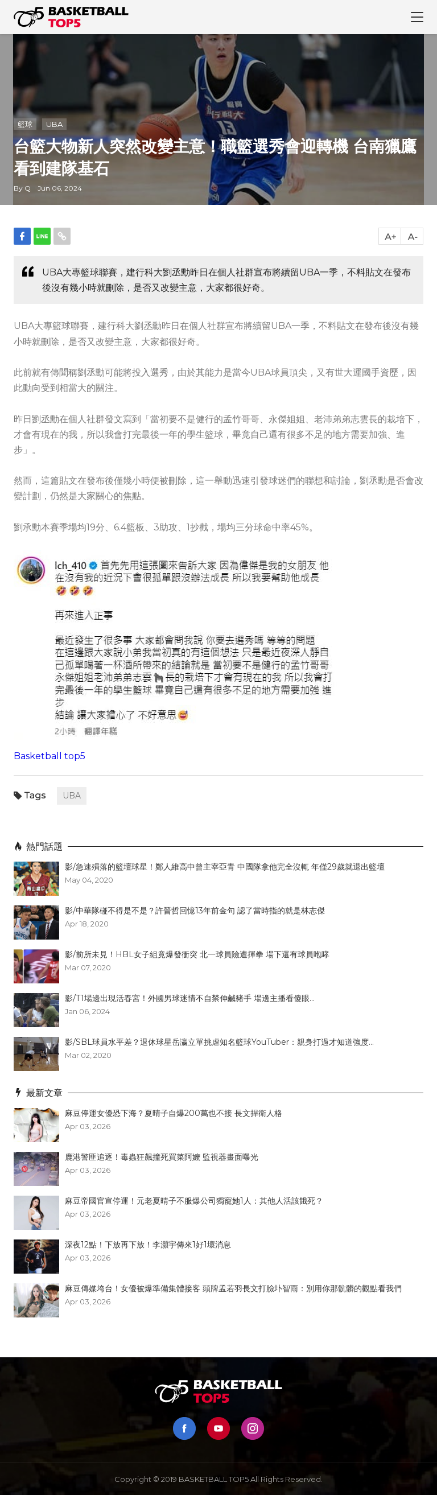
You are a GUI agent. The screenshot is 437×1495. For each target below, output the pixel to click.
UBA (54, 124)
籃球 (25, 124)
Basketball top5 (49, 756)
